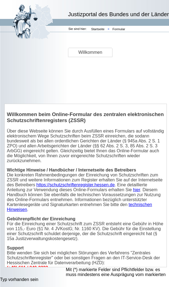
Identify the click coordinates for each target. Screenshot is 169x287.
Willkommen (90, 52)
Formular (119, 29)
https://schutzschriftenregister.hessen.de (75, 184)
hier (136, 189)
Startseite (98, 29)
